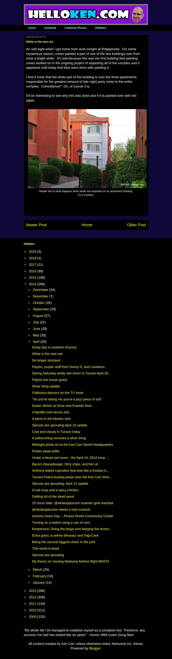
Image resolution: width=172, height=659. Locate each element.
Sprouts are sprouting (48, 555)
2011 (33, 603)
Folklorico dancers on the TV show (57, 393)
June (37, 329)
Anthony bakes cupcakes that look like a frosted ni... (70, 470)
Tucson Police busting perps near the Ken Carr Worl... (72, 477)
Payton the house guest (49, 380)
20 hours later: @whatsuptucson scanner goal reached (72, 503)
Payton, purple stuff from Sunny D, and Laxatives (68, 367)
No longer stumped (46, 360)
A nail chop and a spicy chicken (55, 490)
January (39, 582)
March (38, 569)
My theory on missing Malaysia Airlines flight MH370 (70, 561)
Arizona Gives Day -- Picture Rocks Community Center (72, 516)
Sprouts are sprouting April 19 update (59, 425)
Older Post (136, 225)
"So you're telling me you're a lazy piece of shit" (67, 399)
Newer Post (36, 225)
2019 (33, 251)
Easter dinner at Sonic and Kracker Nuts (62, 405)
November (41, 296)
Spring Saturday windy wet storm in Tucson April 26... (71, 373)
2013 (33, 591)
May (36, 335)
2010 (33, 610)
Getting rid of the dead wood (53, 496)
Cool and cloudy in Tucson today (56, 432)
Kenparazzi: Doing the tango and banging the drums (70, 529)
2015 (33, 277)
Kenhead (50, 27)
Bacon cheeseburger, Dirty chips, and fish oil (65, 464)
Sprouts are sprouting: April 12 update (60, 483)
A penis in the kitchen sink (51, 419)
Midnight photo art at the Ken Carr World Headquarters (72, 444)
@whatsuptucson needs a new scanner (61, 509)
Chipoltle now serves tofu (50, 412)
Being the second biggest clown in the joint (63, 542)
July (36, 322)
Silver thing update (46, 386)
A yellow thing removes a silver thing (59, 438)
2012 (33, 597)
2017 (33, 264)
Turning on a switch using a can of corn (61, 522)
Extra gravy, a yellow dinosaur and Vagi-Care (65, 535)
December (41, 290)
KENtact (100, 27)
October (39, 303)
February (40, 576)
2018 (33, 258)
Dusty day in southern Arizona (54, 347)
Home (32, 27)
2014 (33, 284)
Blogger (94, 648)
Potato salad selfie (45, 451)
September (41, 309)
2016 (33, 271)
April (36, 341)
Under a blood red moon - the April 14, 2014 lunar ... (70, 457)
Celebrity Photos (76, 27)
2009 (33, 617)
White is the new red (47, 354)
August (38, 316)
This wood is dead (45, 548)
